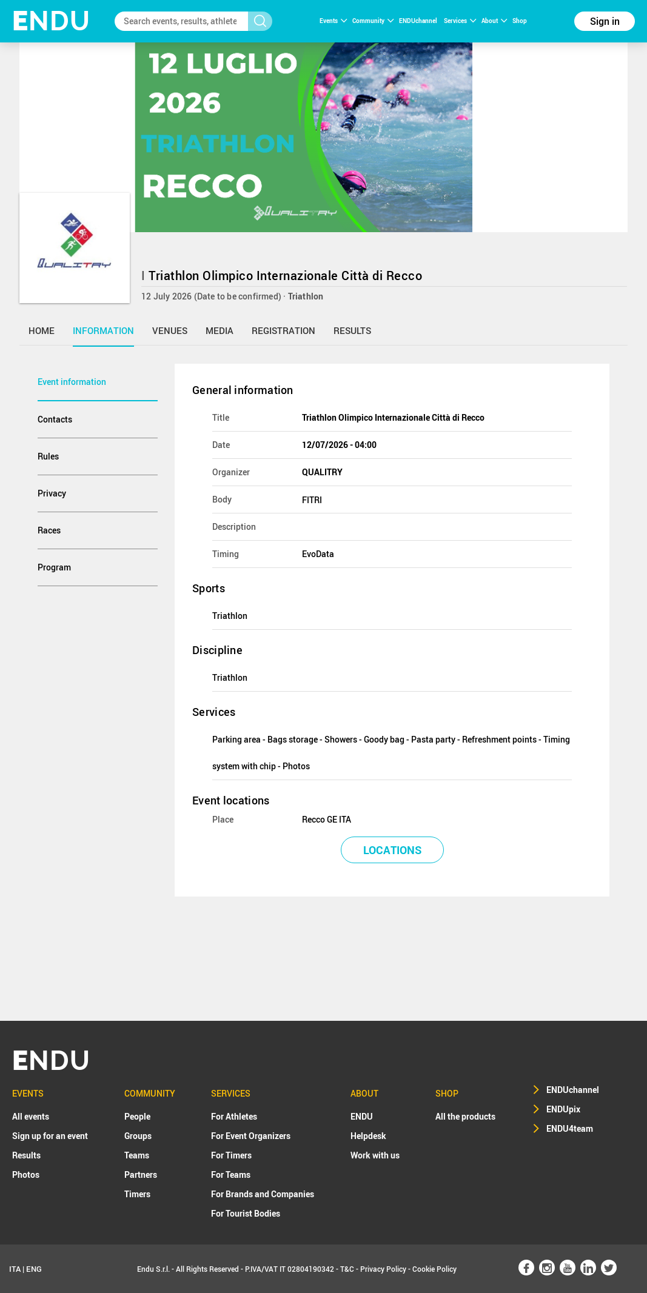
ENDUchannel (418, 20)
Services (460, 20)
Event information (72, 381)
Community (373, 20)
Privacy (52, 493)
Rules (48, 456)
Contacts (55, 419)
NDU (51, 20)
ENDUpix (563, 1109)
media (219, 330)
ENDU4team (569, 1128)
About (494, 20)
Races (49, 530)
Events (333, 20)
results (352, 330)
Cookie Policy (434, 1269)
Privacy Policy (383, 1269)
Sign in (605, 21)
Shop (519, 20)
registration (283, 330)
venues (169, 330)
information (103, 330)
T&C (347, 1269)
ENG (34, 1268)
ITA (15, 1268)
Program (54, 567)
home (41, 330)
